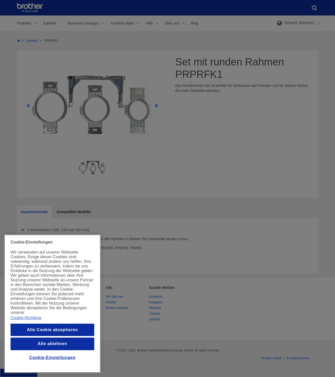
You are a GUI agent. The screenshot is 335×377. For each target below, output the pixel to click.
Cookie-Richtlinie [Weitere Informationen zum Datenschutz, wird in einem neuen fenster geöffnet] (26, 318)
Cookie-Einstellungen (52, 357)
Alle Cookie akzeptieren (52, 330)
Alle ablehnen (52, 343)
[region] (52, 303)
